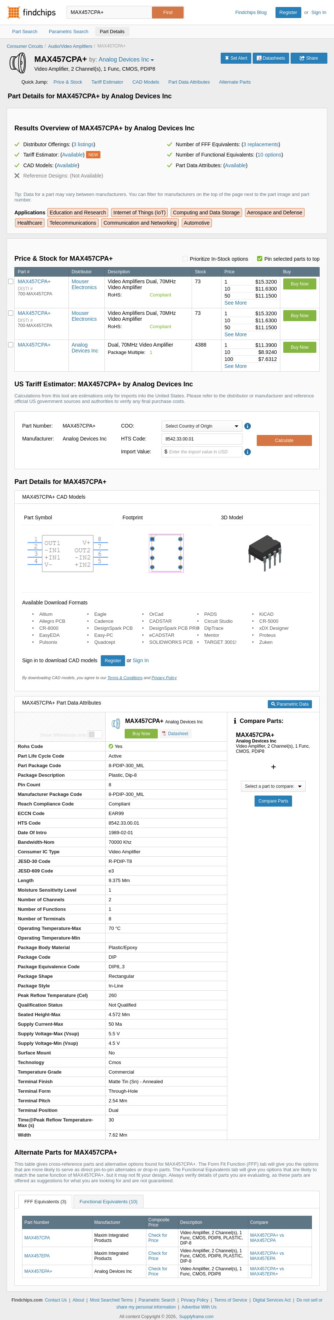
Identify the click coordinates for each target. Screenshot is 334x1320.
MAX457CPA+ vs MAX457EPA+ (267, 1271)
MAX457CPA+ (34, 281)
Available (72, 155)
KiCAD (266, 614)
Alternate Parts (235, 82)
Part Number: (37, 426)
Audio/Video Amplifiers (70, 46)
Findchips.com (32, 12)
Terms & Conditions (125, 677)
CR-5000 (268, 621)
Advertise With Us (198, 1307)
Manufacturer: (38, 439)
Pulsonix (48, 642)
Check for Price (157, 1238)
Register (288, 12)
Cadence (103, 621)
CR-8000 (48, 628)
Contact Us (56, 1300)
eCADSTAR (161, 635)
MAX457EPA (37, 1255)
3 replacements (260, 144)
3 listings (83, 144)
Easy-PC (103, 635)
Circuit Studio (218, 621)
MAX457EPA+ (38, 1271)
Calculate (284, 440)
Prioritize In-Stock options (219, 259)
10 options (269, 155)
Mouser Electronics (84, 284)
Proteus (267, 635)
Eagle (100, 614)
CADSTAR (160, 621)
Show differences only (63, 735)
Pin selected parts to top (292, 259)
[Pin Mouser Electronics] (10, 281)
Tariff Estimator (107, 82)
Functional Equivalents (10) (108, 1201)
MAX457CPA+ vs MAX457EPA (267, 1256)
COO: (127, 426)
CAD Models (145, 82)
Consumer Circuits (25, 46)
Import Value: (136, 451)
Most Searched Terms (111, 1300)
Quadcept (104, 642)
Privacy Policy (164, 677)
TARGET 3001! (220, 642)
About (78, 1300)
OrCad (156, 614)
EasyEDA (49, 635)
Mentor (211, 635)
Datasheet (175, 733)
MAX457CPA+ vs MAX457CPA (267, 1238)
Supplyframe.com (196, 1316)
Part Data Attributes (189, 82)
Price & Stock (67, 82)
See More (235, 303)
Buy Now (300, 284)
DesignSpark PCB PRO (174, 628)
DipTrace (213, 628)
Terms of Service (230, 1300)
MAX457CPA (37, 1237)
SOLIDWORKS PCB (171, 642)
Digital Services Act (272, 1300)
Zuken (266, 642)
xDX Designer (274, 628)
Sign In (319, 12)
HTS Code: (133, 439)
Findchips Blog (251, 12)
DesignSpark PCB (113, 628)
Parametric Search (157, 1300)
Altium (46, 614)
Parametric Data (290, 704)
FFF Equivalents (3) (45, 1201)
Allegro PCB (52, 621)
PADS (210, 614)
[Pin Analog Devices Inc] (10, 344)
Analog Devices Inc (85, 348)
